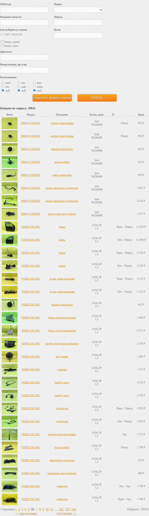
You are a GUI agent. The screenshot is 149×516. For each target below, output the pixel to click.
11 (51, 509)
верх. (37, 82)
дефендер (62, 486)
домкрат (62, 369)
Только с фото (10, 45)
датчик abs (62, 408)
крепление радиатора (62, 460)
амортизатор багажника (62, 434)
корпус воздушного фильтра (61, 343)
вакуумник (62, 356)
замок (62, 252)
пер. (21, 82)
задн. (22, 86)
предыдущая (26, 513)
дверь (62, 226)
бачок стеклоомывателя (62, 330)
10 (47, 509)
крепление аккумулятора (61, 473)
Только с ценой (10, 41)
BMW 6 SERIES (30, 123)
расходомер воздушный (62, 213)
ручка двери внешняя (62, 278)
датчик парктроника (62, 123)
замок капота (61, 162)
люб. (6, 90)
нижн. (38, 86)
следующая (67, 513)
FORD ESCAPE (30, 226)
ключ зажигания (62, 175)
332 (61, 509)
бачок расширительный (62, 317)
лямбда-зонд (62, 382)
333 (67, 509)
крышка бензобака (62, 149)
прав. (6, 82)
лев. (5, 86)
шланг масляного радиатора (62, 187)
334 (73, 509)
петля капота (62, 447)
